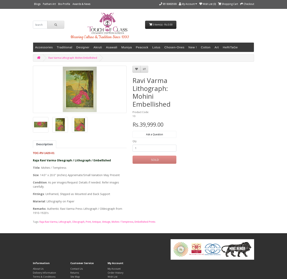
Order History (115, 272)
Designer (82, 47)
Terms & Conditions (44, 276)
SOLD (154, 160)
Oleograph (78, 221)
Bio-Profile (64, 4)
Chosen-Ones (174, 47)
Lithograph (65, 221)
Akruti (97, 47)
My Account (114, 268)
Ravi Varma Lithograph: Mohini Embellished (72, 58)
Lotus (156, 47)
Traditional (64, 47)
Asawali (111, 47)
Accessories (44, 47)
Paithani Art (49, 4)
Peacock (142, 47)
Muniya (126, 47)
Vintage (106, 221)
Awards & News (81, 4)
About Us (38, 268)
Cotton (206, 47)
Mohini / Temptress (122, 221)
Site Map (75, 276)
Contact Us (76, 268)
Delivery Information (44, 272)
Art (216, 47)
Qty (135, 141)
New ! (193, 47)
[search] (40, 25)
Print (88, 221)
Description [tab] (44, 144)
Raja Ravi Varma (48, 221)
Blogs (37, 4)
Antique (96, 221)
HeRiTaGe (230, 47)
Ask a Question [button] (154, 134)
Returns (74, 272)
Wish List (112, 276)
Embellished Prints (145, 221)
